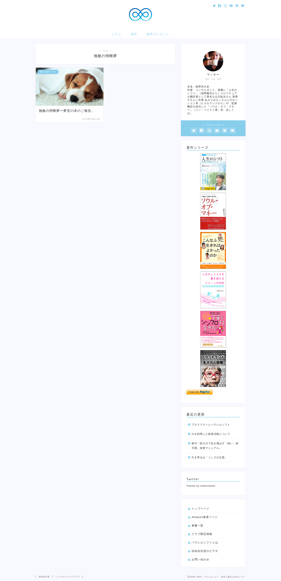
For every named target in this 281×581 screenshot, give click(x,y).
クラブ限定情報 (202, 533)
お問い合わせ (200, 559)
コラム (116, 34)
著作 (134, 34)
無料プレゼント (158, 34)
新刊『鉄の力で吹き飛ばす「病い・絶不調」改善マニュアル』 (215, 446)
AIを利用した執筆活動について (211, 434)
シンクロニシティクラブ (67, 576)
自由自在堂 (44, 576)
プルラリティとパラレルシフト (211, 424)
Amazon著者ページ (205, 517)
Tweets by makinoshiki (200, 485)
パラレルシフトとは (205, 542)
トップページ (200, 508)
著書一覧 (197, 525)
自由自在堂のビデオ (205, 550)
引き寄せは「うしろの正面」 (209, 457)
